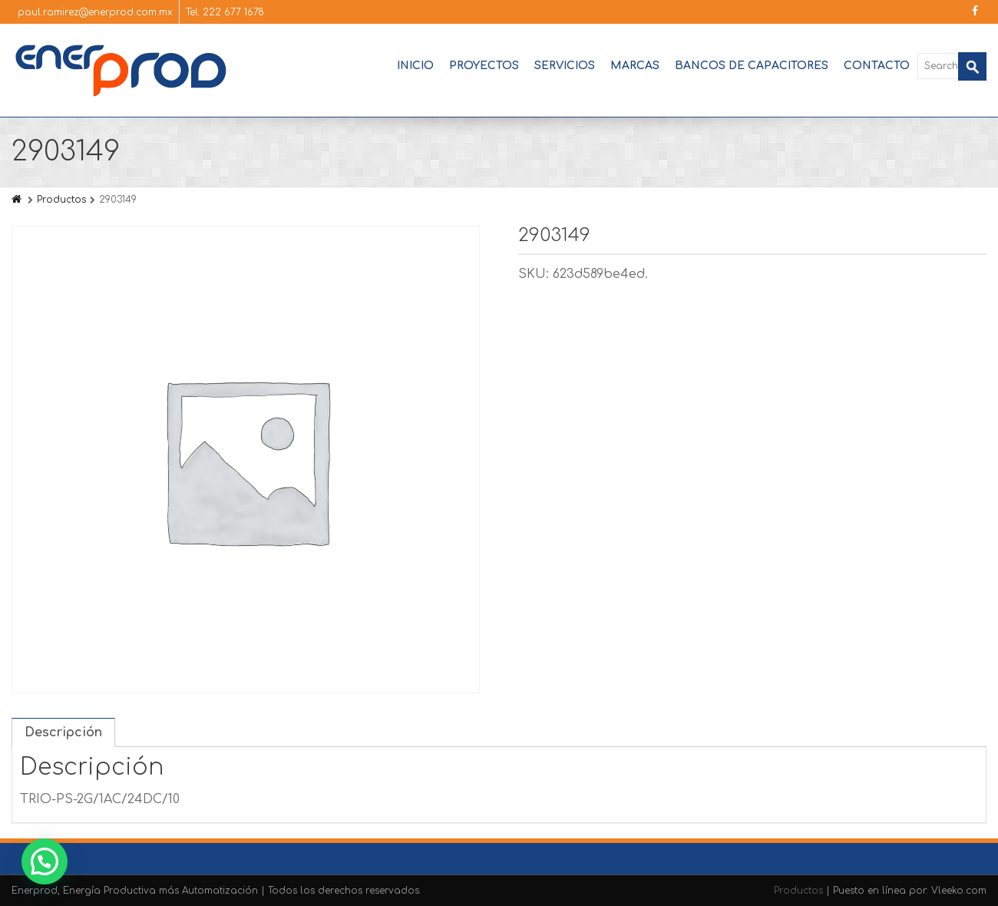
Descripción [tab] (63, 732)
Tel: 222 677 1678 (225, 12)
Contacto (877, 65)
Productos (61, 199)
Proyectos (484, 65)
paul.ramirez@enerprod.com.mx (95, 12)
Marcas (634, 65)
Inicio (415, 65)
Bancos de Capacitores (751, 65)
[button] (44, 861)
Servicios (564, 65)
